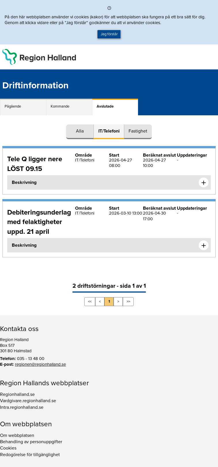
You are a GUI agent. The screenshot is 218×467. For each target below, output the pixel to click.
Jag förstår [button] (109, 34)
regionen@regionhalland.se (40, 364)
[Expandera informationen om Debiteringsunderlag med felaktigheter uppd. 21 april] (204, 245)
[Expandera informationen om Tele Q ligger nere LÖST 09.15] (204, 182)
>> (128, 301)
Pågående (13, 106)
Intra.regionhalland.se (21, 407)
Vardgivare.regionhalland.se (28, 401)
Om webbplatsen (17, 435)
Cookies (8, 448)
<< (89, 301)
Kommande (60, 106)
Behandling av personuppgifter (31, 442)
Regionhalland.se (17, 394)
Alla (80, 131)
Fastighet (138, 131)
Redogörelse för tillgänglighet (30, 455)
